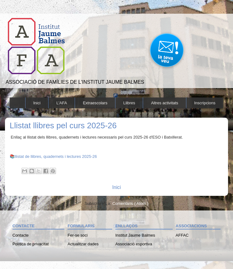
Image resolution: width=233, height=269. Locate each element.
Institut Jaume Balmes (135, 235)
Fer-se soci (77, 235)
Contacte (20, 235)
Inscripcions (205, 103)
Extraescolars (95, 103)
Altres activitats (164, 103)
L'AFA (61, 103)
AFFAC (182, 235)
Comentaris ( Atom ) (130, 203)
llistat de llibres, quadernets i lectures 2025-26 (56, 156)
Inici (36, 103)
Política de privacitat (30, 244)
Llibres (129, 103)
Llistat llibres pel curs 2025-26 (63, 125)
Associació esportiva (133, 244)
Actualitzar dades (83, 244)
